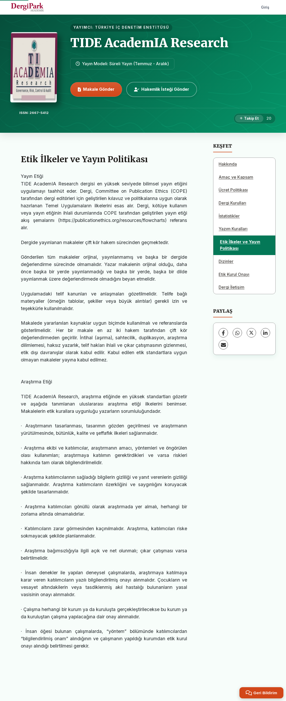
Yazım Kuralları (233, 228)
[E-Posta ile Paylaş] (223, 344)
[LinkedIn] (265, 332)
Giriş (265, 7)
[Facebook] (223, 332)
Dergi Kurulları (232, 203)
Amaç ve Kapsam (236, 177)
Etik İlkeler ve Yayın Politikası (240, 245)
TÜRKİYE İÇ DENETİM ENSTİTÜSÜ (132, 27)
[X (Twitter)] (251, 332)
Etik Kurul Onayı (234, 274)
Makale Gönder (96, 89)
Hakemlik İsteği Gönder (161, 89)
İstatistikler (229, 216)
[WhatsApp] (237, 332)
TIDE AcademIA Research (149, 43)
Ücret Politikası (233, 189)
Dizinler (226, 261)
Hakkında (228, 164)
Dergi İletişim (231, 287)
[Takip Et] (249, 119)
